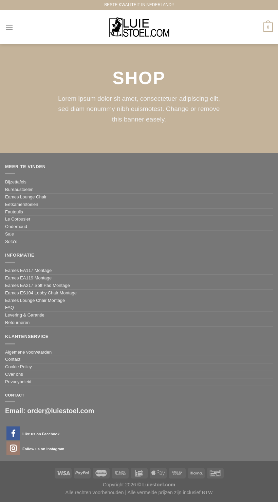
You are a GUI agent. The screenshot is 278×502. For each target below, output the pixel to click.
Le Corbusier (17, 219)
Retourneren (17, 322)
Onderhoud (16, 226)
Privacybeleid (18, 381)
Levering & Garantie (24, 315)
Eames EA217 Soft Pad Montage (37, 285)
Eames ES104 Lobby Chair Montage (41, 292)
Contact (12, 359)
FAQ (9, 307)
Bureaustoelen (19, 189)
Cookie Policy (18, 366)
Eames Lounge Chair (26, 196)
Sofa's (11, 241)
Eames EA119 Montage (28, 277)
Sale (9, 234)
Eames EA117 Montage (28, 270)
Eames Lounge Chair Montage (35, 300)
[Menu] (9, 27)
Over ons (14, 374)
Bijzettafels (15, 181)
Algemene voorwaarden (28, 352)
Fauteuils (14, 211)
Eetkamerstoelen (21, 204)
